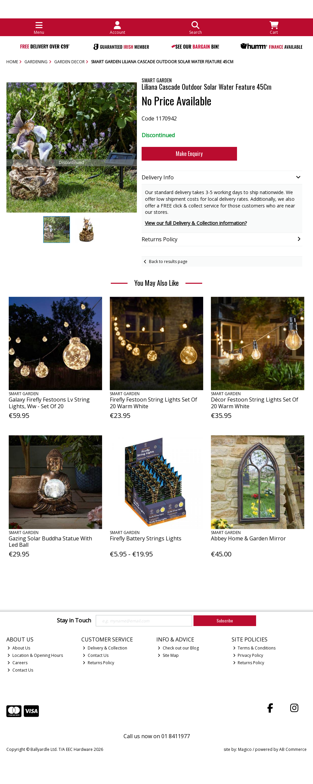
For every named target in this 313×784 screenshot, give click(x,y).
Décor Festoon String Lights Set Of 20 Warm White (254, 403)
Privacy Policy (248, 655)
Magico (245, 749)
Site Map (168, 655)
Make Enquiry (189, 154)
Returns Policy (98, 663)
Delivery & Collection (105, 648)
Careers (17, 663)
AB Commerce (293, 749)
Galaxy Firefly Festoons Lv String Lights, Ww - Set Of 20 (49, 403)
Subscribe (225, 620)
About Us (18, 648)
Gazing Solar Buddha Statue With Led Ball (50, 541)
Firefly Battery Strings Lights (145, 538)
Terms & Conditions (254, 648)
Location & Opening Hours (35, 655)
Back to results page (168, 261)
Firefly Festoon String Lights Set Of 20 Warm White (153, 403)
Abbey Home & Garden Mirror (248, 538)
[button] (131, 88)
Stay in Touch (74, 620)
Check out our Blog (178, 648)
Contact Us (20, 670)
